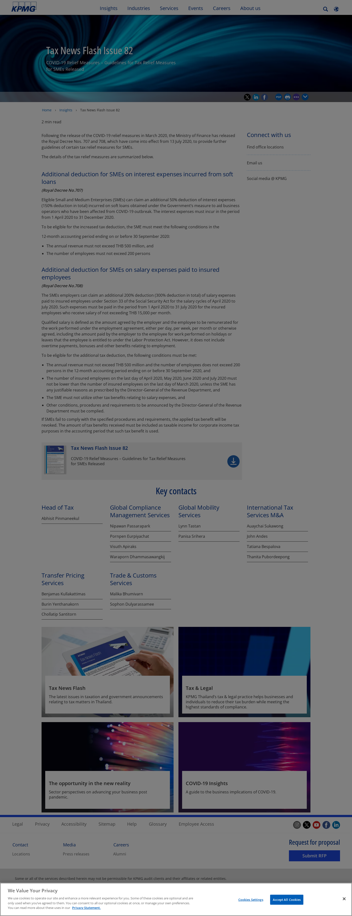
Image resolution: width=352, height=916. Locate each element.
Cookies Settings (250, 901)
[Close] (344, 900)
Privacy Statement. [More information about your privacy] (86, 909)
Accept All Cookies (287, 901)
